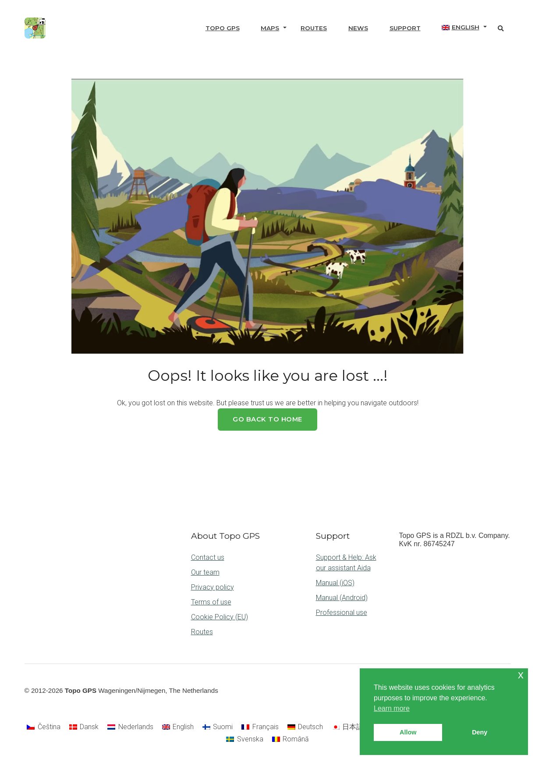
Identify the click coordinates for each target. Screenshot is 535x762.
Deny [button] (479, 732)
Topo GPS (222, 28)
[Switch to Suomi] (217, 727)
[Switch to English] (178, 727)
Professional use (341, 612)
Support (405, 28)
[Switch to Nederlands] (130, 727)
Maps (270, 28)
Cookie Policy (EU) (219, 617)
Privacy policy (212, 587)
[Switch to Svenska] (244, 739)
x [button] (521, 675)
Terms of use (211, 602)
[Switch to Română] (290, 739)
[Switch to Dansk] (84, 727)
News (358, 28)
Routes (314, 28)
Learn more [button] (392, 708)
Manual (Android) (342, 597)
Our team (205, 572)
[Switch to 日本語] (347, 727)
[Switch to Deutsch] (305, 727)
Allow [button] (408, 732)
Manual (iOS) (335, 583)
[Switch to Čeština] (43, 727)
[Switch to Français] (260, 727)
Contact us (207, 557)
